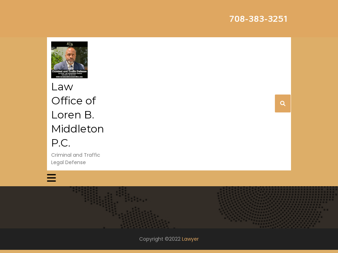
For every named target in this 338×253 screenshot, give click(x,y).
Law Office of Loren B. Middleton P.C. (77, 114)
